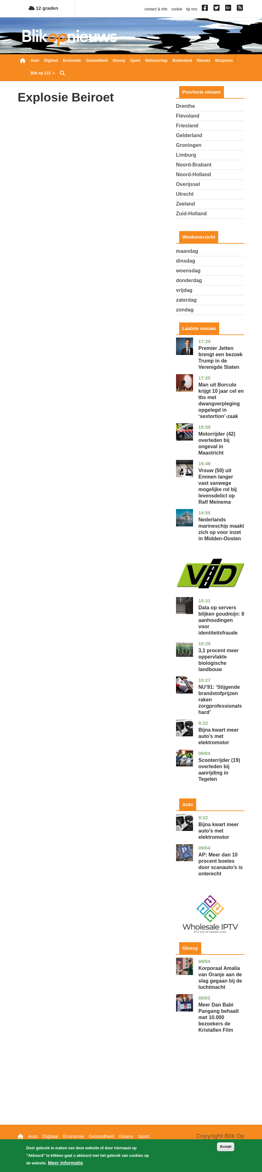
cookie (176, 9)
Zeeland (185, 203)
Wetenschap (156, 60)
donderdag (189, 280)
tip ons (191, 9)
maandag (187, 251)
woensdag (188, 270)
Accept (225, 1147)
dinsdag (185, 261)
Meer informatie (65, 1163)
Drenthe (185, 106)
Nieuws (203, 60)
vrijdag (184, 290)
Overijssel (188, 184)
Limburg (186, 155)
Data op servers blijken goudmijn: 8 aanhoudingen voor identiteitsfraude (221, 620)
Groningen (189, 145)
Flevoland (188, 116)
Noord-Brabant (194, 164)
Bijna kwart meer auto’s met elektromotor (218, 736)
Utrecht (185, 194)
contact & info (156, 9)
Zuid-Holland (191, 213)
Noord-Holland (193, 174)
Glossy (119, 60)
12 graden (43, 8)
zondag (185, 309)
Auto (35, 60)
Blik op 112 (43, 73)
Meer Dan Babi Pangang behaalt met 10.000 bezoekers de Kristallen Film (218, 1017)
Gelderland (189, 135)
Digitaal (51, 60)
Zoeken (62, 74)
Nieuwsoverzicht (23, 61)
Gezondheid (97, 60)
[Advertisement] (210, 1088)
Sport (135, 60)
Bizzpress (224, 60)
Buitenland (182, 60)
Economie (72, 60)
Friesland (187, 125)
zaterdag (186, 300)
